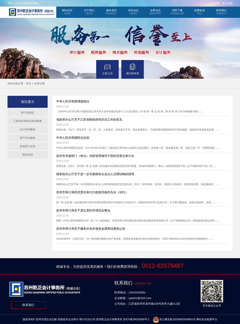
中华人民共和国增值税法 (72, 101)
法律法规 (39, 83)
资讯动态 (133, 12)
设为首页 (215, 3)
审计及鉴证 (27, 112)
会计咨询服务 (27, 129)
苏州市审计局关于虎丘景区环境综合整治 (83, 210)
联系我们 (222, 12)
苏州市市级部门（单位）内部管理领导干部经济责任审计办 (95, 156)
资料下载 (177, 12)
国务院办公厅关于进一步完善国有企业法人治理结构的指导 (95, 174)
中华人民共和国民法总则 (72, 137)
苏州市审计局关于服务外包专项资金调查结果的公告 (90, 228)
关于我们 (89, 12)
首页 (28, 83)
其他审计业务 (27, 146)
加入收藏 (227, 3)
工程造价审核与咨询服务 (27, 120)
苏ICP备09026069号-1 (136, 319)
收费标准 (199, 12)
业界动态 (155, 12)
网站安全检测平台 (206, 319)
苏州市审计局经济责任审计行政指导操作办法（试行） (92, 192)
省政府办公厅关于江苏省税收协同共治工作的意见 (89, 119)
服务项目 (111, 12)
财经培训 (27, 154)
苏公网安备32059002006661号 (174, 319)
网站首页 (67, 12)
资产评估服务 (27, 137)
